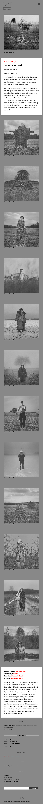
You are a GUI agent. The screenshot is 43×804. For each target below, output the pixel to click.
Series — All (7, 746)
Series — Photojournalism (12, 743)
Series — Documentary (11, 741)
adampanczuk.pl (17, 678)
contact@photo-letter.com (11, 766)
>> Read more (8, 729)
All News (6, 775)
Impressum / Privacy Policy (11, 779)
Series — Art (8, 739)
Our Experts (8, 777)
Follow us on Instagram (11, 781)
